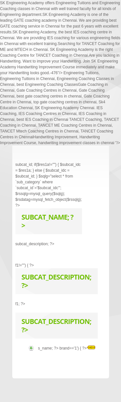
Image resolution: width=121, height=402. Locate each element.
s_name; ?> (48, 348)
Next (91, 157)
